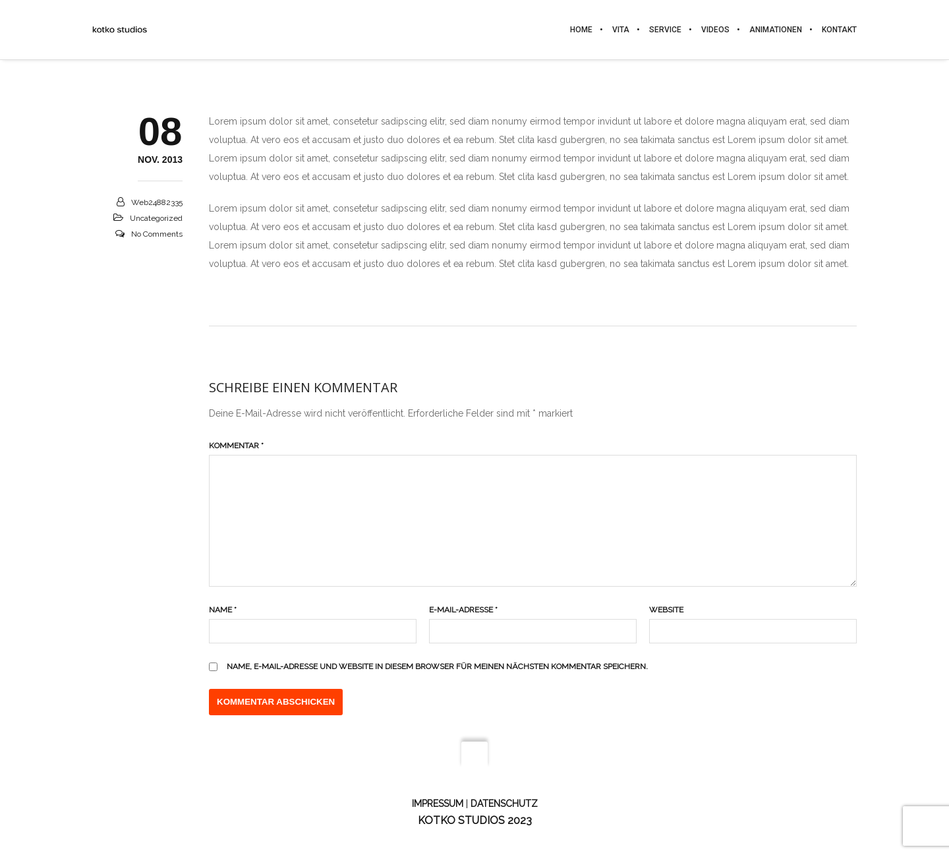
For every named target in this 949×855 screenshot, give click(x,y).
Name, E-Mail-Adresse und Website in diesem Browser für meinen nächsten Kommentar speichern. (437, 666)
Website (666, 609)
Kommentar (236, 445)
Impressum (437, 803)
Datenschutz (504, 803)
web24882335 (157, 202)
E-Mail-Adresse (463, 609)
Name (223, 609)
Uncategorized (156, 218)
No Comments (157, 234)
